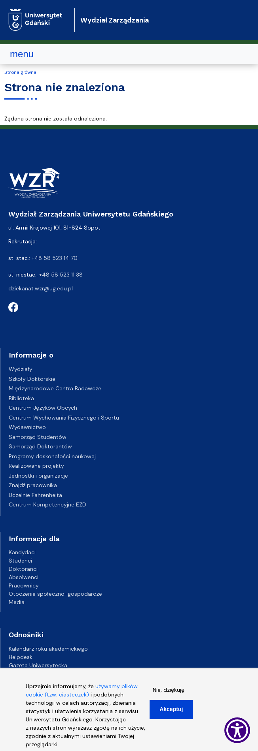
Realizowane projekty (36, 465)
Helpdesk (20, 657)
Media (17, 602)
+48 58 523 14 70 (55, 258)
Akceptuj (171, 709)
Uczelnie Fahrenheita (35, 495)
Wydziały (20, 369)
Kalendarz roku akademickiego (48, 648)
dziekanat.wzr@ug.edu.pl (40, 288)
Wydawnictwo (27, 427)
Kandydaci (22, 552)
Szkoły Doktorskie (32, 378)
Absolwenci (23, 577)
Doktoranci (23, 568)
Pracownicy (24, 585)
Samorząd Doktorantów (40, 446)
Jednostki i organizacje (38, 475)
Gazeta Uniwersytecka (38, 665)
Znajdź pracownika (33, 485)
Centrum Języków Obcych (43, 407)
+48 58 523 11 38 (61, 274)
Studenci (20, 560)
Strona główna (20, 72)
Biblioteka (21, 398)
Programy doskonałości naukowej (52, 456)
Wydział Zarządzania (114, 20)
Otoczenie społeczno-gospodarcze (55, 593)
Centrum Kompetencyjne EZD (47, 504)
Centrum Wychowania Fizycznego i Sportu (64, 417)
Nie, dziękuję (168, 689)
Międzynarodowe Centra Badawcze (55, 388)
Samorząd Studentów (37, 436)
